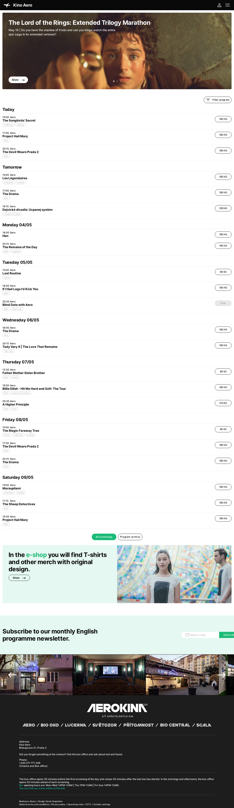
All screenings (104, 536)
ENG (6, 140)
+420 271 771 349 (29, 746)
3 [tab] (120, 81)
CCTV (88, 788)
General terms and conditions (34, 788)
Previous (12, 659)
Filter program (218, 99)
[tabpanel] (117, 51)
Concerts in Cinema (21, 393)
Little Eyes (8, 125)
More (18, 79)
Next (222, 659)
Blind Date (17, 309)
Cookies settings (101, 788)
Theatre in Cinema (12, 214)
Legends (16, 251)
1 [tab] (113, 81)
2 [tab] (117, 81)
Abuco (33, 785)
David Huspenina (54, 785)
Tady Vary (8, 351)
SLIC (14, 409)
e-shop (36, 554)
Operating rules (76, 788)
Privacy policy (58, 788)
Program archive (130, 536)
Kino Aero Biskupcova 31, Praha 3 (33, 730)
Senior (7, 277)
